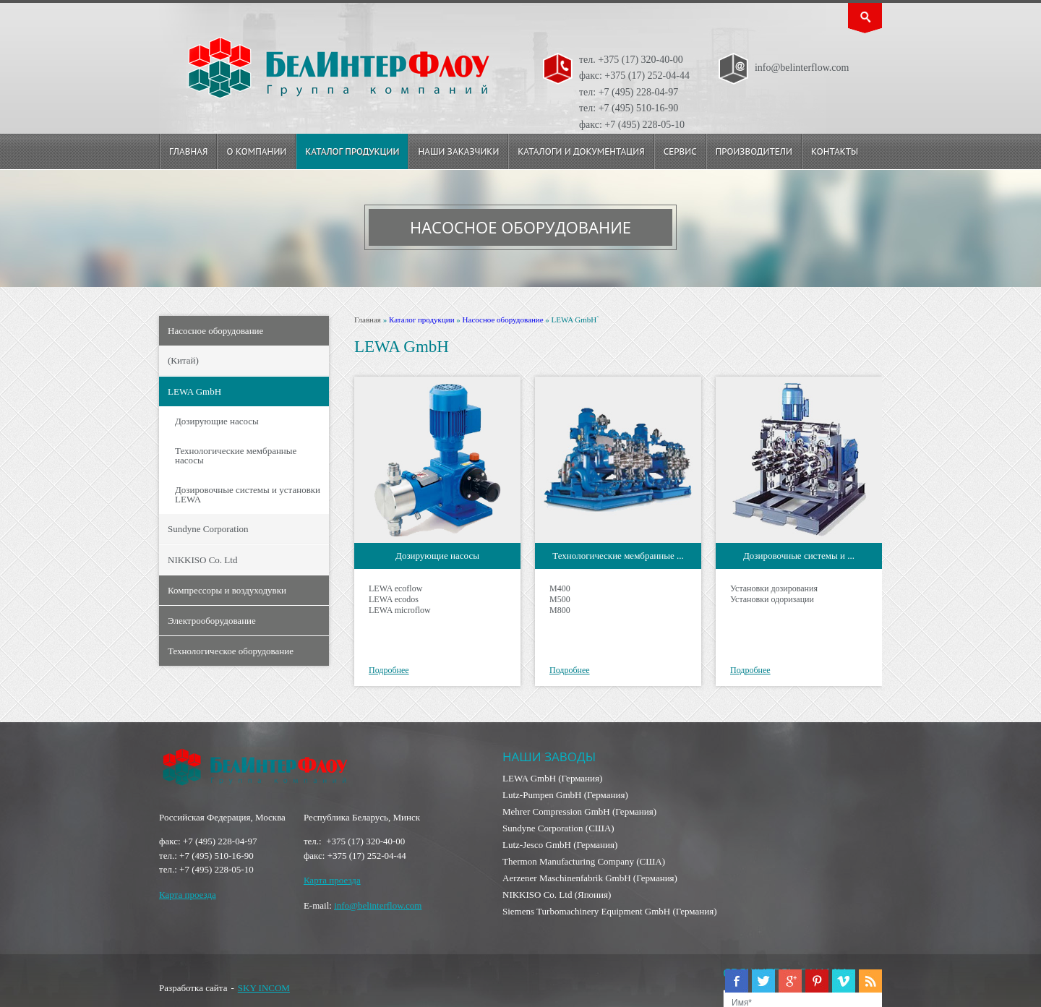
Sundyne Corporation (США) (558, 828)
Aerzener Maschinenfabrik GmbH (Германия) (589, 878)
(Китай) (183, 360)
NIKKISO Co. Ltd (202, 559)
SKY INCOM (264, 987)
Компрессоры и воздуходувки (227, 590)
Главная (188, 151)
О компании (256, 151)
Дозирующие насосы (217, 421)
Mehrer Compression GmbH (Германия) (579, 811)
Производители (754, 151)
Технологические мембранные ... (617, 555)
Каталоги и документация (581, 151)
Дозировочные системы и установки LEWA (247, 494)
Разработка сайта (193, 987)
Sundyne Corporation (208, 528)
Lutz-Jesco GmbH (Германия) (559, 844)
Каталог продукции (352, 151)
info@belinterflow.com (377, 905)
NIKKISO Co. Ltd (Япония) (556, 894)
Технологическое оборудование (231, 651)
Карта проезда (187, 894)
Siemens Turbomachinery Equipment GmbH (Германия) (609, 911)
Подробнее (389, 670)
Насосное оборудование (215, 330)
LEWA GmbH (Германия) (552, 778)
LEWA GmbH (194, 391)
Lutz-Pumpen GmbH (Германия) (565, 795)
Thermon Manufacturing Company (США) (583, 861)
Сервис (680, 151)
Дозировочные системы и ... (798, 555)
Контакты (834, 151)
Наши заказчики (458, 151)
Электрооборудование (212, 620)
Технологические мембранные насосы (235, 455)
